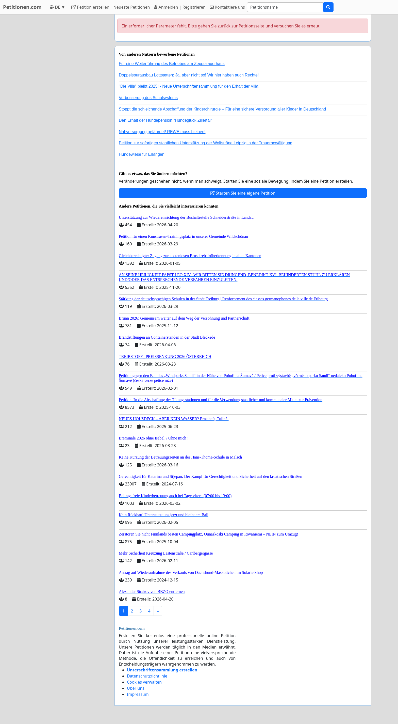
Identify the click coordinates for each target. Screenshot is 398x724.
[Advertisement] (65, 90)
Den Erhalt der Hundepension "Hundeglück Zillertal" (165, 120)
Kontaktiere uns (227, 7)
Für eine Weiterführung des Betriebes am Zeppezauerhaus (172, 63)
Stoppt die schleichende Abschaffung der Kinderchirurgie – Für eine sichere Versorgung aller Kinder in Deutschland (222, 109)
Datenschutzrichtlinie (147, 676)
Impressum (138, 694)
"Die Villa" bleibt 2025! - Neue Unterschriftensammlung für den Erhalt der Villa (188, 86)
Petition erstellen (90, 7)
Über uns (135, 688)
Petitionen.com (22, 7)
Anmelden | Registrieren (180, 7)
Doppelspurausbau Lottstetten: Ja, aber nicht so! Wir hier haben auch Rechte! (189, 75)
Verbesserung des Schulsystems (148, 98)
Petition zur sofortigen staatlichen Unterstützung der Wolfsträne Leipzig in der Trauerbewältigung (205, 143)
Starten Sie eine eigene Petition (242, 193)
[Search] (285, 7)
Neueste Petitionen (131, 7)
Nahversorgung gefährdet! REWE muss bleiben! (162, 132)
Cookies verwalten (144, 682)
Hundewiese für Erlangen (141, 154)
